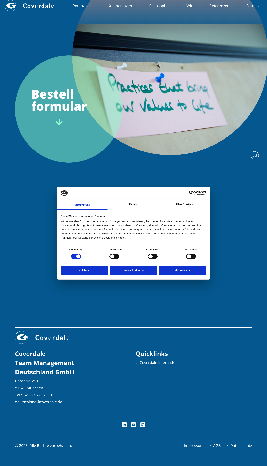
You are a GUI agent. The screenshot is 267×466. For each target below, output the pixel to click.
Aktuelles (254, 5)
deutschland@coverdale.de (38, 401)
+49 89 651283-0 (37, 394)
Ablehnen (84, 270)
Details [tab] (133, 204)
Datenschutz (241, 445)
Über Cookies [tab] (184, 204)
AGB (217, 445)
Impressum (194, 445)
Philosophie (159, 5)
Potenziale (82, 5)
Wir (189, 5)
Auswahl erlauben (133, 270)
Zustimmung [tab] (82, 204)
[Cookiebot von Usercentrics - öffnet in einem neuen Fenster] (191, 193)
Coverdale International (160, 362)
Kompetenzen (120, 5)
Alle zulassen (182, 270)
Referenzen (219, 5)
